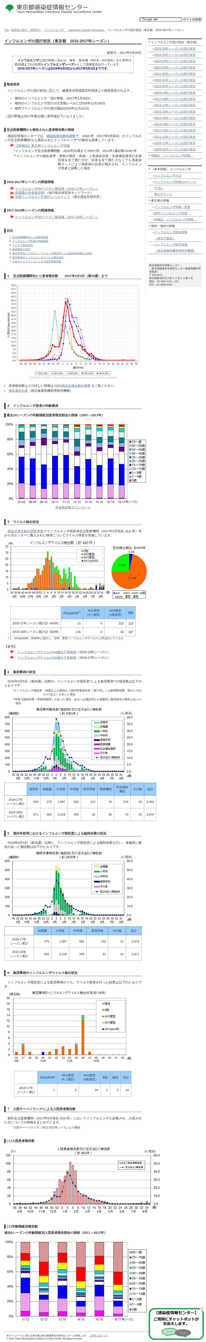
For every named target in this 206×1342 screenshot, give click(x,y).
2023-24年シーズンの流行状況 (174, 61)
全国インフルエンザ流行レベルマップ (42, 197)
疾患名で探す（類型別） (26, 30)
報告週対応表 (18, 390)
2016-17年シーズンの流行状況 (174, 105)
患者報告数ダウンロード (73, 507)
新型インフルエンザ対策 (170, 213)
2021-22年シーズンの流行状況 (174, 74)
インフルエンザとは (167, 175)
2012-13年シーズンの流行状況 (174, 130)
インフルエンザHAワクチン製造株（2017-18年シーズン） (56, 217)
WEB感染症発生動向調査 (73, 385)
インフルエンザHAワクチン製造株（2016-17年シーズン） (56, 188)
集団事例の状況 (21, 249)
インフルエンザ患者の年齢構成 (30, 241)
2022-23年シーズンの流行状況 (174, 67)
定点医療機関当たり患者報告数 (30, 237)
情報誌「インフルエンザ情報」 (172, 155)
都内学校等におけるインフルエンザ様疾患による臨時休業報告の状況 (52, 253)
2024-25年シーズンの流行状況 (174, 55)
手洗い (158, 188)
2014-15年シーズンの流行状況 (174, 118)
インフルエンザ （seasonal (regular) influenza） (75, 30)
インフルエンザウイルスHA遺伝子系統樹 (46, 652)
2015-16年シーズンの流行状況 (174, 111)
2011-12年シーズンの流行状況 (174, 137)
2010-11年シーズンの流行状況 (174, 143)
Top (6, 30)
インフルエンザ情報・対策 (172, 207)
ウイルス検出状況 (22, 245)
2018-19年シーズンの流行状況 (174, 92)
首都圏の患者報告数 (29, 192)
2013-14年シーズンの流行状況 (174, 124)
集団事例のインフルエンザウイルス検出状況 (38, 257)
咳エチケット (163, 194)
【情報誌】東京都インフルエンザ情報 (42, 145)
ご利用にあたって (98, 1335)
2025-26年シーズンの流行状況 (174, 48)
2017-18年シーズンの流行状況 (174, 99)
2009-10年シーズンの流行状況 (174, 149)
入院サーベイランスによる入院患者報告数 (36, 261)
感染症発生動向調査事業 (25, 531)
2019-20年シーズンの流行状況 (174, 86)
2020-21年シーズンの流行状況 (174, 80)
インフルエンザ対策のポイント (175, 182)
